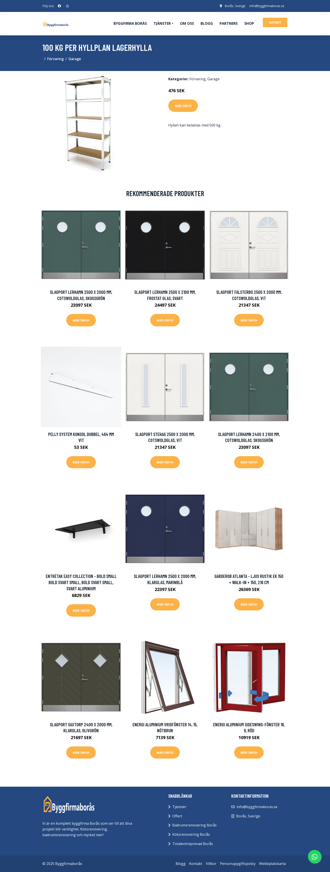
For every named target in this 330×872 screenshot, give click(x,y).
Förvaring (55, 58)
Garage (74, 58)
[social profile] (59, 6)
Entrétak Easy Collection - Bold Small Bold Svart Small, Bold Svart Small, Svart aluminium (81, 582)
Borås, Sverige (234, 6)
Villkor (211, 863)
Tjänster (179, 806)
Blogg (207, 23)
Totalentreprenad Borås (192, 843)
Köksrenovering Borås (191, 834)
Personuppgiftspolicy (238, 863)
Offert (177, 816)
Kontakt (195, 863)
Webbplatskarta (272, 863)
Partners (229, 23)
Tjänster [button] (162, 23)
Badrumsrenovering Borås (194, 825)
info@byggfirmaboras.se (266, 6)
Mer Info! (183, 105)
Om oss (187, 23)
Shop (249, 23)
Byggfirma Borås (130, 23)
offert (275, 22)
